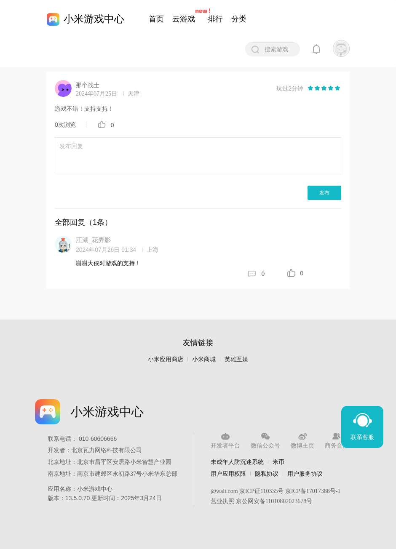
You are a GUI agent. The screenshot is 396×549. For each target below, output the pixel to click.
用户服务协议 (305, 473)
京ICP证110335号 (261, 491)
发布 (324, 193)
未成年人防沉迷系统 (237, 461)
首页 (156, 19)
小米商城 (204, 359)
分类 (238, 19)
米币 (278, 461)
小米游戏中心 (94, 18)
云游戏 (183, 19)
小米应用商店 (165, 359)
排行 (215, 19)
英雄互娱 (236, 359)
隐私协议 (266, 473)
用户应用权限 (228, 473)
